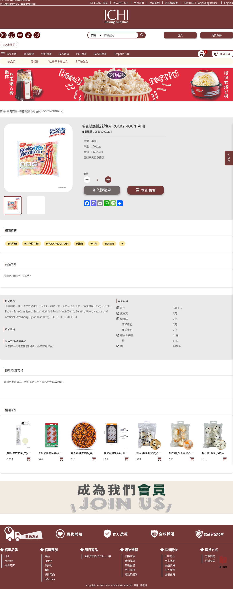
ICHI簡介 (171, 549)
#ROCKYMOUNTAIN (57, 243)
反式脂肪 (124, 329)
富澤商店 (10, 565)
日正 (7, 556)
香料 (47, 570)
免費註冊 (139, 3)
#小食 (93, 243)
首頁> (3, 111)
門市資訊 (81, 54)
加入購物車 (102, 190)
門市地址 (170, 560)
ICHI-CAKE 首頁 (99, 3)
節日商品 (91, 549)
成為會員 (64, 54)
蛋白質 (122, 313)
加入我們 (170, 570)
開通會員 (170, 565)
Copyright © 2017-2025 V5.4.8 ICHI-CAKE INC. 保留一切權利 (116, 585)
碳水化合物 (124, 335)
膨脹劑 (35, 61)
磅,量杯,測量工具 (58, 61)
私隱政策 (130, 556)
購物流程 (131, 549)
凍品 (47, 556)
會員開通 (154, 3)
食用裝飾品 (81, 61)
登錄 (86, 157)
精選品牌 (11, 549)
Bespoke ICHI (122, 54)
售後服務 (130, 565)
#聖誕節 (109, 243)
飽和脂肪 (124, 324)
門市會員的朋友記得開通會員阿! (18, 5)
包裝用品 (50, 579)
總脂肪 (122, 318)
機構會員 (170, 574)
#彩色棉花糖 (31, 243)
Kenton (9, 560)
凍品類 (11, 61)
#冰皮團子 (9, 44)
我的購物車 (171, 3)
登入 (180, 35)
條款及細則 (131, 574)
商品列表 (11, 54)
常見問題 (130, 570)
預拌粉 (48, 565)
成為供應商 (100, 54)
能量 (120, 308)
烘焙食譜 (46, 54)
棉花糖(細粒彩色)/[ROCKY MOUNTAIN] (41, 111)
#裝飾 (79, 243)
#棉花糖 (12, 243)
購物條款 (130, 560)
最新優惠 (29, 54)
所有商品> (13, 111)
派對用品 (50, 574)
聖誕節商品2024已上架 (98, 556)
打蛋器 (48, 560)
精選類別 (51, 549)
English (228, 3)
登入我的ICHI (120, 3)
